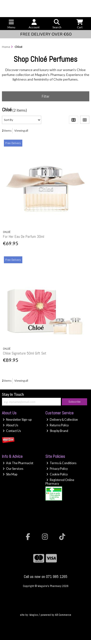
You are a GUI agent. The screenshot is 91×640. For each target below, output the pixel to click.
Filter (46, 96)
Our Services (13, 469)
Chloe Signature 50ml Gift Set (24, 353)
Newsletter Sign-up (17, 419)
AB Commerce (63, 615)
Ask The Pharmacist (18, 463)
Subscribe (74, 402)
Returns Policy (57, 425)
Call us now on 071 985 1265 (45, 576)
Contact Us (12, 431)
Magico (33, 615)
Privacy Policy (57, 469)
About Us (10, 425)
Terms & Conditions (61, 463)
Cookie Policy (57, 474)
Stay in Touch (13, 394)
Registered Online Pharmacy (59, 481)
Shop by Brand (57, 431)
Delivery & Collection (62, 419)
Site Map (10, 474)
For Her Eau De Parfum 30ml (23, 236)
